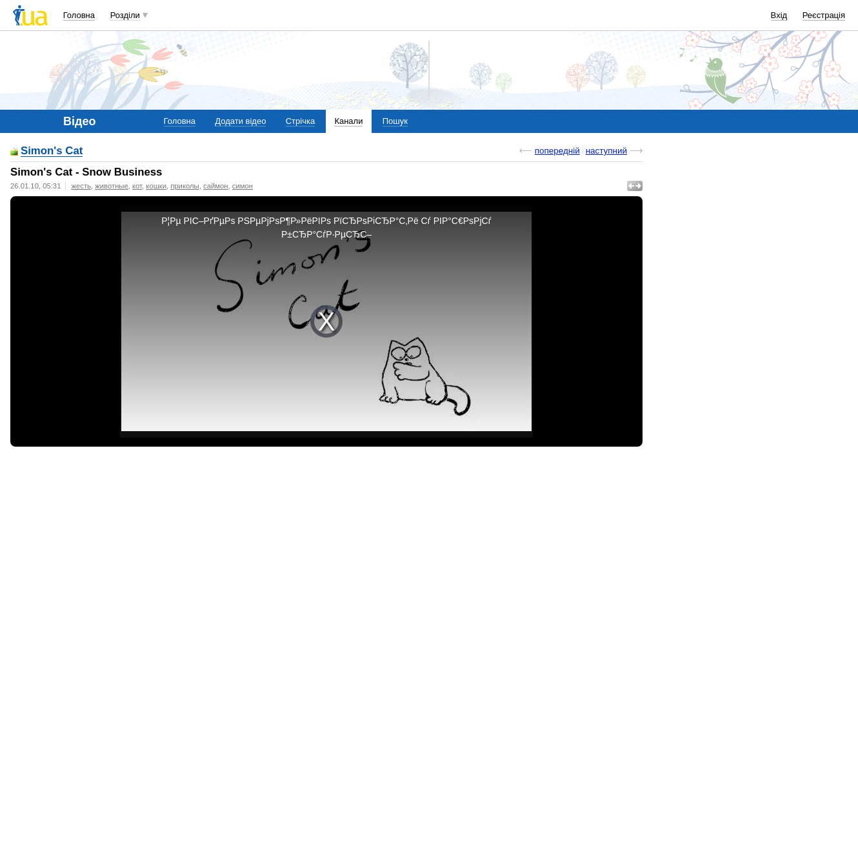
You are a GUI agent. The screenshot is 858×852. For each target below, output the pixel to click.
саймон (215, 186)
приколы (184, 186)
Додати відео (240, 121)
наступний (606, 151)
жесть (81, 186)
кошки (156, 186)
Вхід (779, 15)
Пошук (395, 121)
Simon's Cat (52, 151)
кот (137, 186)
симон (242, 186)
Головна (79, 15)
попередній (557, 151)
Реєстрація (824, 15)
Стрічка (300, 121)
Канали (348, 121)
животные (111, 186)
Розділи (125, 15)
